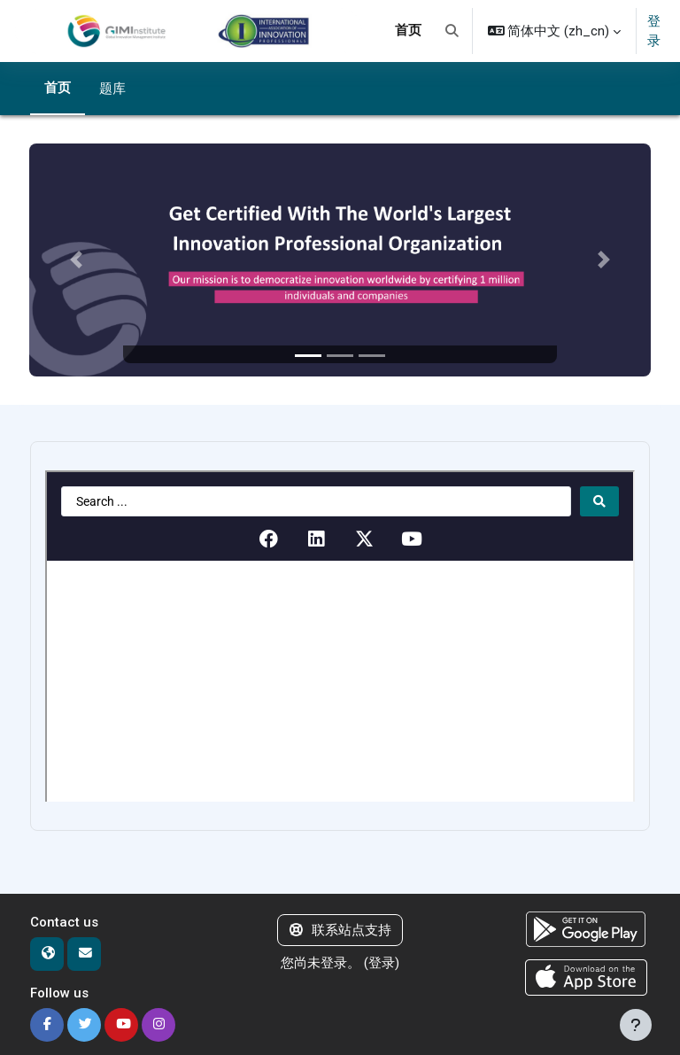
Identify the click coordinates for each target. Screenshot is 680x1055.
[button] (452, 31)
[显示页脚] (636, 1025)
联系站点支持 (340, 930)
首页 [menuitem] (408, 30)
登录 (654, 31)
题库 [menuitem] (112, 89)
